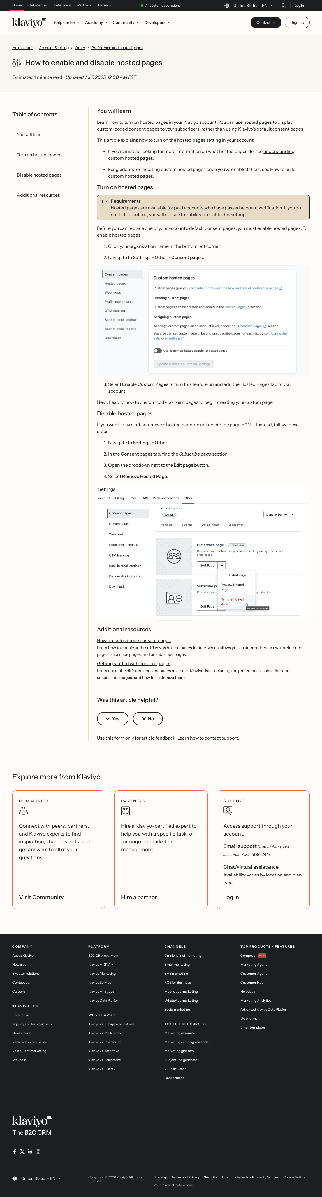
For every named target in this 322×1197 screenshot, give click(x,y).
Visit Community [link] (41, 897)
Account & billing (54, 47)
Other (80, 47)
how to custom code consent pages (161, 402)
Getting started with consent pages (133, 663)
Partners (84, 5)
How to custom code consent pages (134, 640)
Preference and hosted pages (117, 47)
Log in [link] (231, 897)
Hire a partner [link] (139, 897)
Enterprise (62, 5)
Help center (38, 5)
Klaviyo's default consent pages (270, 129)
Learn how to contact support (207, 738)
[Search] (283, 5)
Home (17, 5)
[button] (203, 320)
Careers (104, 5)
